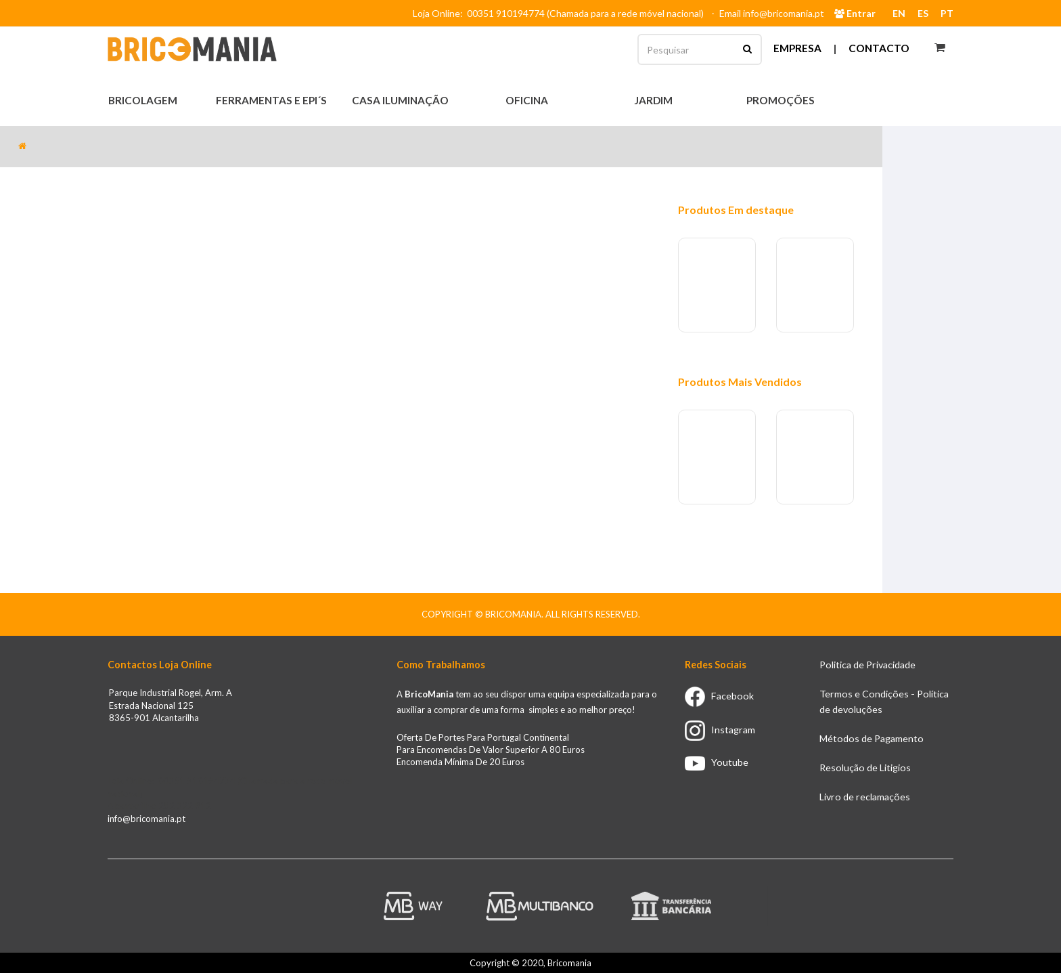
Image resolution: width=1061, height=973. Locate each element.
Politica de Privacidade (867, 664)
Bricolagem (143, 100)
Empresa (797, 48)
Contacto (879, 48)
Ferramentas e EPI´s (272, 100)
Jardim (654, 100)
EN (899, 13)
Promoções (780, 100)
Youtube (716, 762)
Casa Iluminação (401, 100)
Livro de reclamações (864, 796)
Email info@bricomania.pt (771, 13)
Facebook (719, 695)
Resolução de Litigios (865, 767)
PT (947, 13)
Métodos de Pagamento (871, 738)
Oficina (527, 100)
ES (923, 13)
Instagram (720, 729)
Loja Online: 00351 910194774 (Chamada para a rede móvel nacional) (560, 13)
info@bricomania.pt (146, 818)
